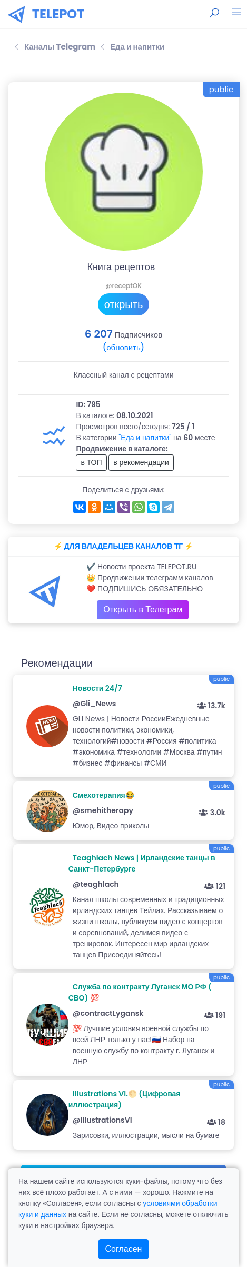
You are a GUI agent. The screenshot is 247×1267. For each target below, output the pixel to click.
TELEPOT (58, 14)
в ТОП (91, 462)
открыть (123, 304)
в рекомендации (141, 462)
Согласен (123, 1249)
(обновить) (123, 347)
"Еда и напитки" (144, 437)
